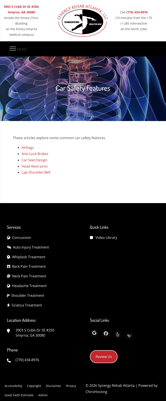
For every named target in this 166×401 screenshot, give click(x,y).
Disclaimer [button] (53, 386)
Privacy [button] (71, 386)
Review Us (104, 356)
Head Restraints (35, 166)
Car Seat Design (34, 160)
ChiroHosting (96, 391)
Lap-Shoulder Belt (36, 172)
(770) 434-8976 (137, 12)
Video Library (106, 237)
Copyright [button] (34, 386)
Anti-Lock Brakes (35, 153)
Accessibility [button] (13, 386)
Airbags (28, 147)
